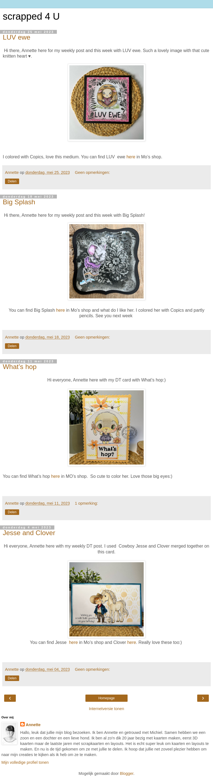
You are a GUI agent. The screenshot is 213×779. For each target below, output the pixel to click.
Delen (12, 181)
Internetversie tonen (106, 708)
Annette (33, 725)
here (130, 156)
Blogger (126, 773)
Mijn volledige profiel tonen (25, 762)
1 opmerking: (86, 503)
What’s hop (20, 366)
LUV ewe (16, 37)
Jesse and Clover (29, 532)
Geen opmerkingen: (92, 172)
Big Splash (19, 202)
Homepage (106, 698)
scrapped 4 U (31, 16)
